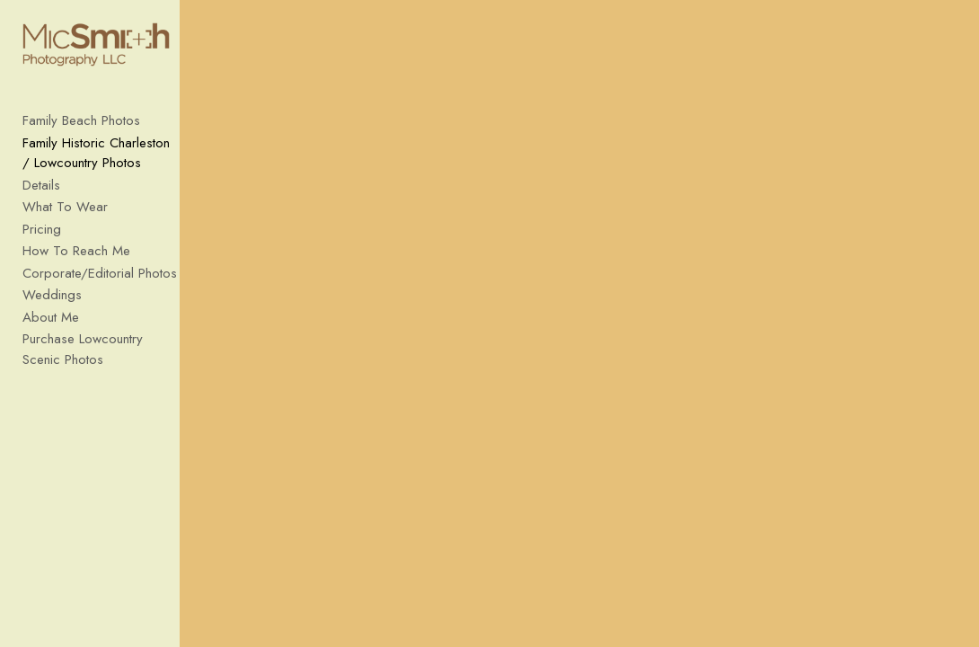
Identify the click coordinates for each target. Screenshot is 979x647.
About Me (50, 327)
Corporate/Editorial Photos (99, 283)
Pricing (41, 239)
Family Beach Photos (81, 130)
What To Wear (65, 216)
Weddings (52, 305)
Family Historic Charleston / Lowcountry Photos (101, 163)
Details (41, 195)
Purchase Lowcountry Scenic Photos (103, 359)
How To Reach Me (76, 260)
